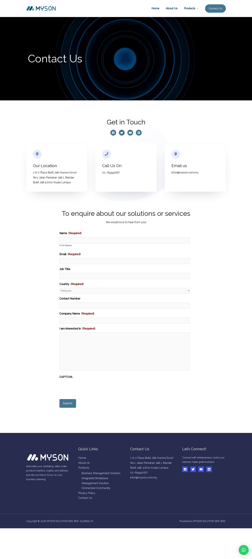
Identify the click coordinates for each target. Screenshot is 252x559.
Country (71, 282)
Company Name (76, 311)
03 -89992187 (139, 490)
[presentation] (84, 399)
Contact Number (69, 297)
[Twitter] (193, 481)
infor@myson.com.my (143, 495)
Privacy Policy (86, 505)
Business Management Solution (101, 485)
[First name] (124, 240)
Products (190, 8)
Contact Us (85, 510)
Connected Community (96, 500)
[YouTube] (201, 481)
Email (70, 254)
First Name (66, 245)
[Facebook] (185, 481)
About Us (173, 8)
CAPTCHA (65, 389)
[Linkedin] (209, 481)
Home (158, 8)
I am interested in (77, 325)
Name (70, 233)
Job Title (64, 268)
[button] (244, 550)
